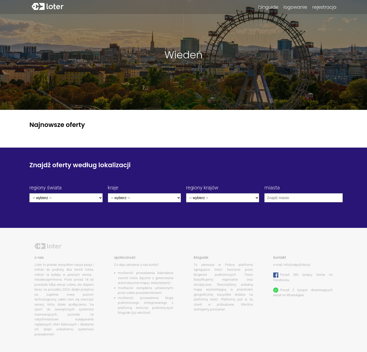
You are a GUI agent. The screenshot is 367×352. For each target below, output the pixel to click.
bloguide (268, 7)
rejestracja (324, 7)
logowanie (295, 7)
